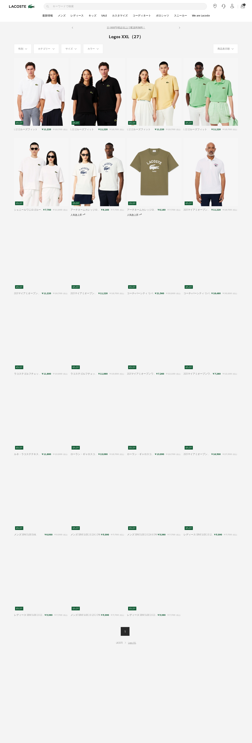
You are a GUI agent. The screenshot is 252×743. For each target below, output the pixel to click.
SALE (104, 15)
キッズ (92, 15)
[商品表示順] (225, 49)
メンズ (62, 15)
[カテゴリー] (46, 49)
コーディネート (142, 15)
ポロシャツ (162, 15)
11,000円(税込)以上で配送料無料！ (126, 27)
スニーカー (180, 15)
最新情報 (47, 15)
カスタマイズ (120, 15)
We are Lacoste (201, 15)
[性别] (22, 49)
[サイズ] (71, 49)
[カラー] (93, 49)
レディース (77, 15)
